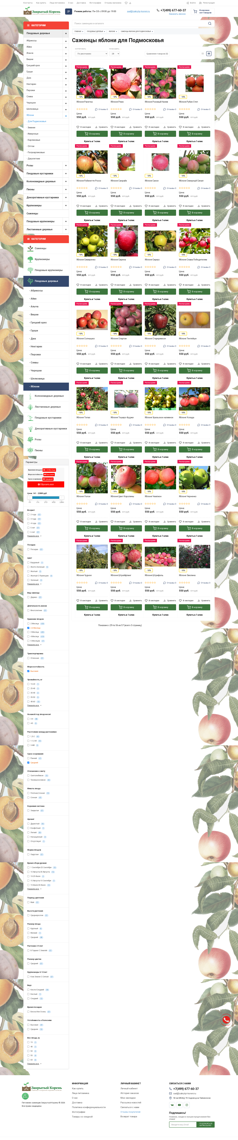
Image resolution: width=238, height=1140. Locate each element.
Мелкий (34, 933)
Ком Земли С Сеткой (40, 977)
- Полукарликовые (36, 152)
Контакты (28, 3)
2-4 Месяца (49, 470)
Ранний (34, 758)
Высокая (49, 474)
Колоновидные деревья (48, 181)
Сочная (34, 797)
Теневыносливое (39, 780)
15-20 (33, 684)
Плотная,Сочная (38, 793)
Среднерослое (37, 915)
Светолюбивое (38, 775)
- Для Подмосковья (36, 121)
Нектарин (48, 84)
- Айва (31, 298)
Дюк (48, 78)
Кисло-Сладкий (38, 990)
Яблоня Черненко (187, 496)
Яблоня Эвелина (187, 575)
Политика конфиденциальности (89, 1107)
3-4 (32, 719)
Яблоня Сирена (118, 259)
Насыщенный (37, 837)
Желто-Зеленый (38, 567)
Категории (36, 239)
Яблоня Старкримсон (155, 338)
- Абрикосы (35, 290)
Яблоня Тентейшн (188, 338)
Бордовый (35, 563)
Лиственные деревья (48, 229)
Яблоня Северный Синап (191, 180)
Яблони (48, 115)
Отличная (35, 658)
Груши (48, 72)
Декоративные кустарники (48, 197)
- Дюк (31, 338)
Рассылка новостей (131, 1102)
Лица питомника (57, 3)
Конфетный (36, 828)
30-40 (33, 693)
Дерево (34, 597)
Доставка (81, 3)
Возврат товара (129, 1116)
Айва (48, 47)
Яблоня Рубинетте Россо (88, 180)
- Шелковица (35, 378)
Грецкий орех (48, 65)
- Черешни (34, 370)
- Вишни (32, 314)
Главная (77, 31)
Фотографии (95, 3)
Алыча (48, 53)
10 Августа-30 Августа (41, 872)
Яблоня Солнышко (85, 338)
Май (33, 902)
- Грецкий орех (37, 322)
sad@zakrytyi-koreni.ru (138, 11)
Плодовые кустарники (48, 174)
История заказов (130, 1093)
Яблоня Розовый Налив (156, 102)
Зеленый (35, 580)
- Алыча (32, 306)
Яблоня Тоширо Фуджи (122, 417)
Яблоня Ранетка (84, 102)
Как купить (41, 3)
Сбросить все (46, 484)
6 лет (33, 532)
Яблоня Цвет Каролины (122, 496)
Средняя (35, 1029)
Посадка (35, 549)
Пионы (48, 189)
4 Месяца (36, 636)
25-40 (33, 688)
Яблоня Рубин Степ (188, 102)
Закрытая (35, 810)
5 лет (33, 528)
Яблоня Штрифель (154, 575)
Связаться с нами (130, 1107)
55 (32, 1055)
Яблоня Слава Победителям (193, 259)
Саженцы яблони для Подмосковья (136, 31)
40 (32, 1047)
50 (32, 1051)
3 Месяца (36, 632)
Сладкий (35, 998)
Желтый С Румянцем (40, 576)
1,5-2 (33, 736)
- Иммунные (32, 134)
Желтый (34, 571)
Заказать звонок (177, 14)
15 (32, 1042)
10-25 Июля (36, 876)
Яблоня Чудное (84, 575)
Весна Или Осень (39, 1012)
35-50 (33, 697)
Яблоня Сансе (152, 180)
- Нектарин (34, 346)
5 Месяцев (36, 641)
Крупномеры (48, 205)
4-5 (32, 723)
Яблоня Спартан (119, 338)
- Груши (32, 330)
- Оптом (30, 146)
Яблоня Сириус (152, 259)
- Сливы (32, 362)
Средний (48, 479)
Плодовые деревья (48, 33)
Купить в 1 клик (92, 141)
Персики (48, 90)
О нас (70, 3)
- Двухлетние (33, 158)
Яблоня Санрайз (119, 180)
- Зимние (31, 127)
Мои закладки (128, 1098)
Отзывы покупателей (130, 1112)
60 (32, 1060)
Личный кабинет (129, 1088)
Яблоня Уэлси (83, 496)
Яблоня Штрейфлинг (121, 575)
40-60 (33, 702)
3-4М (33, 745)
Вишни (48, 59)
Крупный (34, 928)
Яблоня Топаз (83, 417)
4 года (34, 523)
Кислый (34, 994)
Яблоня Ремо (117, 102)
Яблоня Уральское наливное (159, 417)
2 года (34, 514)
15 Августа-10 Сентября (41, 881)
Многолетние (37, 610)
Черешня (48, 103)
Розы (48, 166)
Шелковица (48, 109)
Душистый (36, 824)
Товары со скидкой (82, 1116)
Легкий (34, 832)
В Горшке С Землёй (39, 950)
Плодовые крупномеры (48, 221)
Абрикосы (48, 41)
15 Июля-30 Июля (39, 885)
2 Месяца (36, 624)
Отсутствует (36, 841)
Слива (48, 96)
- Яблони (33, 386)
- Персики (34, 354)
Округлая (35, 854)
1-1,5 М (34, 741)
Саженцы (32, 213)
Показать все (34, 536)
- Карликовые (33, 140)
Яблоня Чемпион (153, 496)
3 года (34, 519)
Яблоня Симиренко (85, 259)
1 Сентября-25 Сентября (42, 867)
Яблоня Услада (186, 417)
